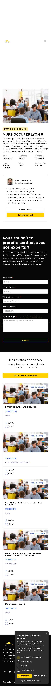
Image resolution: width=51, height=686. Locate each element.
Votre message (10, 316)
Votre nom (8, 278)
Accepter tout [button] (24, 676)
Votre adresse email (12, 297)
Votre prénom (9, 287)
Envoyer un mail (25, 215)
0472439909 (25, 209)
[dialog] (32, 657)
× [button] (46, 634)
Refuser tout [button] (39, 676)
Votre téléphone (10, 307)
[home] (6, 41)
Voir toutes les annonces (25, 375)
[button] (45, 41)
